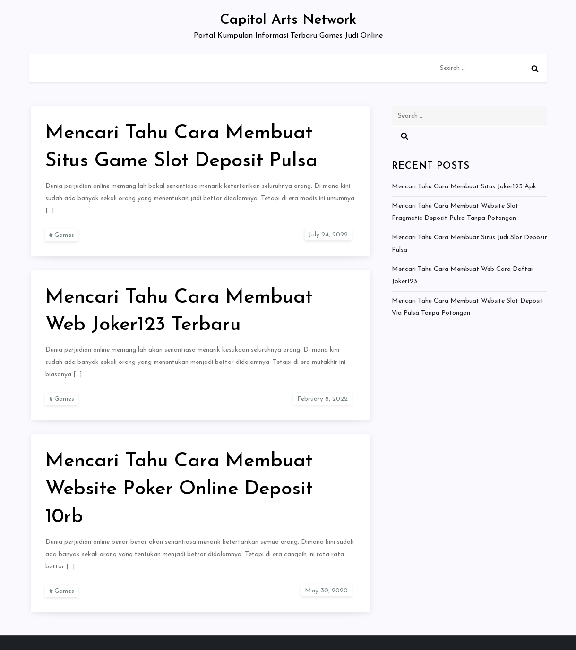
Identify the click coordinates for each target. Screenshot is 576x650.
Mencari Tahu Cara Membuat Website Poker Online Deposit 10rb (179, 489)
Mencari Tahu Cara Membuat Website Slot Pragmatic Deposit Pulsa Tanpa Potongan (455, 212)
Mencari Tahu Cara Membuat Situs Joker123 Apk (464, 186)
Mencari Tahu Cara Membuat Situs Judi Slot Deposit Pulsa (469, 243)
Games (64, 235)
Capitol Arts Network (288, 20)
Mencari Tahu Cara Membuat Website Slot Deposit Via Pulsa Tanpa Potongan (467, 307)
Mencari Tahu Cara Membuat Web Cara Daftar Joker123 (462, 275)
